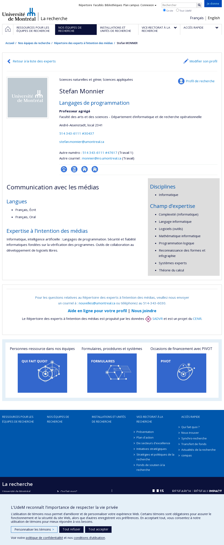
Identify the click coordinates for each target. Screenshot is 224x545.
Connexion (148, 5)
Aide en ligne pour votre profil (97, 310)
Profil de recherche (200, 81)
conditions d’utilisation (89, 538)
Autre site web (84, 169)
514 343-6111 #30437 (76, 133)
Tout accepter (98, 529)
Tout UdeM (183, 10)
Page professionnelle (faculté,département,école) (64, 169)
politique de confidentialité (44, 538)
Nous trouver (190, 433)
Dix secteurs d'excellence (153, 443)
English (214, 17)
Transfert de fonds (193, 444)
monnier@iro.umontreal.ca (101, 158)
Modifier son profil (203, 61)
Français (197, 17)
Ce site (168, 10)
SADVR (154, 318)
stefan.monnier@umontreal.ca (81, 141)
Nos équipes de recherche (34, 43)
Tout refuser (71, 529)
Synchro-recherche (194, 438)
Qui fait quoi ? (190, 427)
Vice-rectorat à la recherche (149, 419)
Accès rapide (190, 417)
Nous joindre (143, 310)
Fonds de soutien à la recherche (150, 467)
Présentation (145, 432)
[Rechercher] (199, 5)
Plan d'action (145, 437)
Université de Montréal (19, 14)
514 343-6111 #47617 (99, 152)
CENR (197, 318)
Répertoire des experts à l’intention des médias (83, 43)
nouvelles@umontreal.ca (97, 303)
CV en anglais (74, 169)
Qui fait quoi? (69, 491)
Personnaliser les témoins (34, 529)
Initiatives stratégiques (151, 449)
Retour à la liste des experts (34, 61)
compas (186, 455)
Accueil (9, 43)
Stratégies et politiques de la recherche (155, 456)
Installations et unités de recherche (109, 419)
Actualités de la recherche (198, 450)
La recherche (54, 18)
